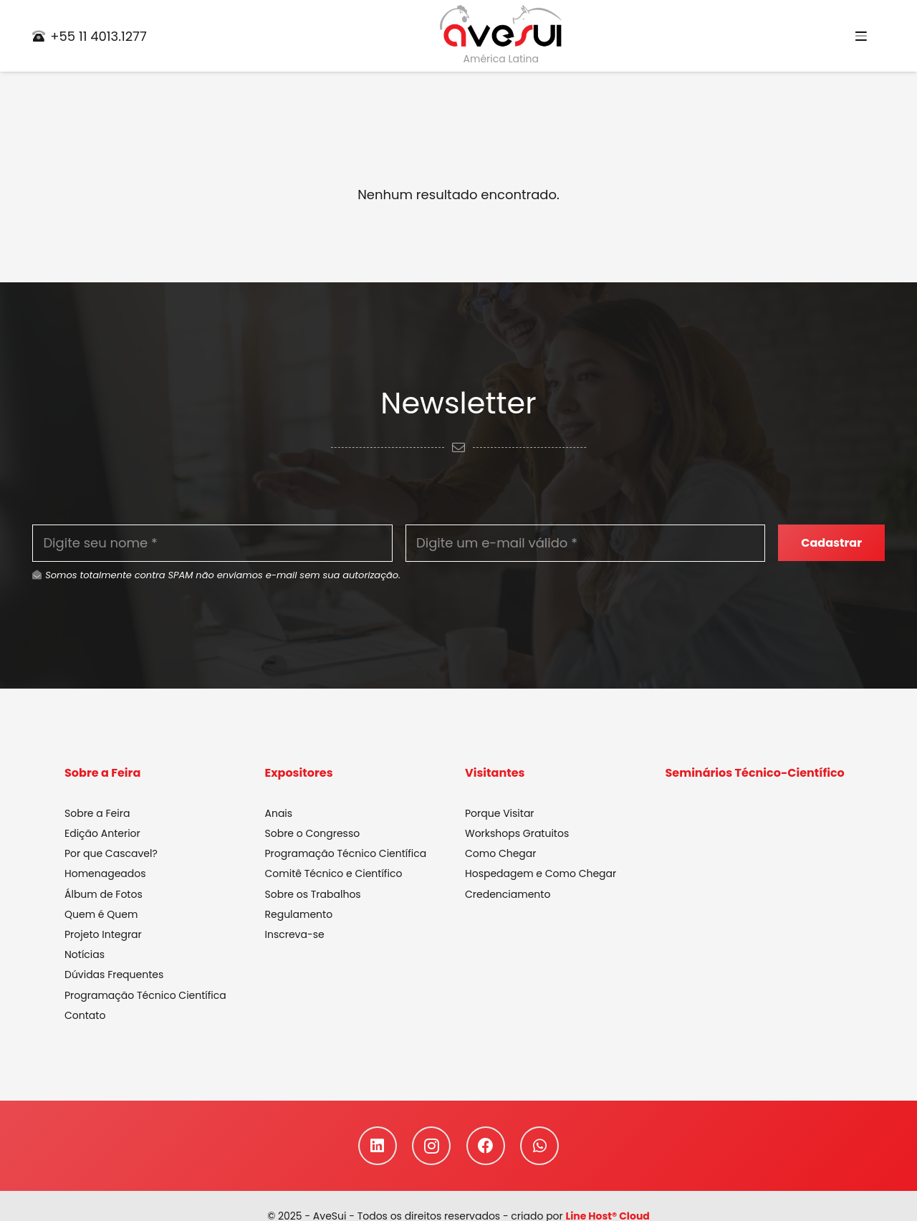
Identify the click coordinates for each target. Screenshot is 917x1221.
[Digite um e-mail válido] (585, 543)
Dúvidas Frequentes (113, 974)
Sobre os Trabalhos (313, 894)
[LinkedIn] (377, 1145)
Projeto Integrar (103, 934)
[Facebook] (485, 1145)
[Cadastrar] (831, 543)
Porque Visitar (499, 813)
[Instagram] (431, 1145)
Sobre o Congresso (312, 833)
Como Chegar (500, 853)
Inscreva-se (295, 934)
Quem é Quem (101, 914)
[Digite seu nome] (212, 543)
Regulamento (299, 914)
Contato (84, 1015)
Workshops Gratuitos (517, 833)
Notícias (84, 954)
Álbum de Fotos (103, 894)
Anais (279, 813)
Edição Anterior (102, 833)
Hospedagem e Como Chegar (540, 873)
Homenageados (105, 873)
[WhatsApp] (539, 1145)
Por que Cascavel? (111, 853)
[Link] (501, 26)
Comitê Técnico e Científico (334, 873)
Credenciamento (507, 894)
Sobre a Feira (97, 813)
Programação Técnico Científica (145, 995)
